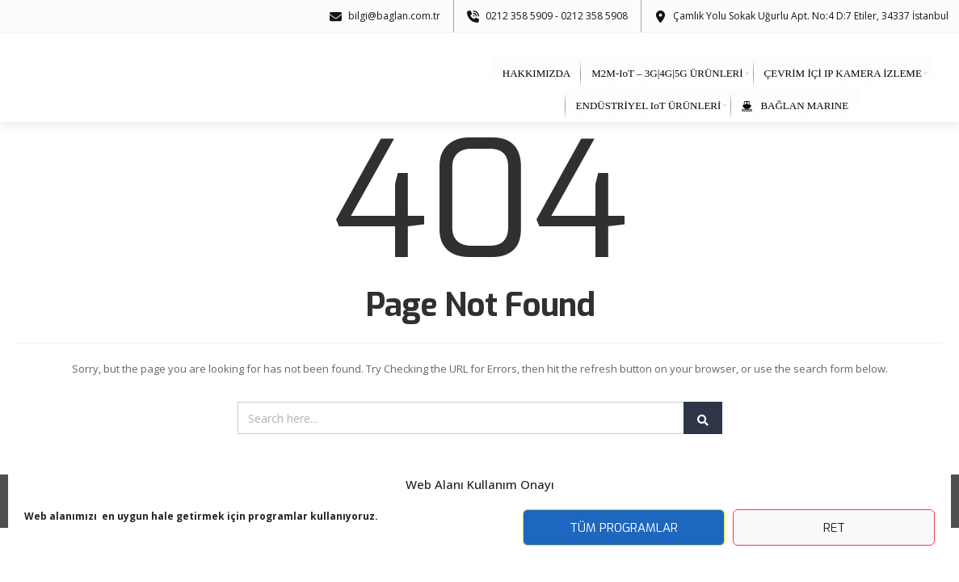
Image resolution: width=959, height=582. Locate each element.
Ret (834, 528)
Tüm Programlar (624, 528)
